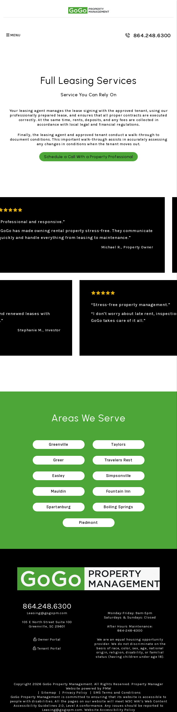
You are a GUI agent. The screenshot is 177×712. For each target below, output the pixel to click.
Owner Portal (47, 639)
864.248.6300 (152, 35)
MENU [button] (13, 35)
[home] (88, 10)
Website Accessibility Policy (109, 710)
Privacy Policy (74, 692)
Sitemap (48, 692)
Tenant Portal (47, 648)
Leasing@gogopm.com (47, 613)
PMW (107, 688)
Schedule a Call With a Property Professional (88, 156)
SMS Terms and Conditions (117, 692)
